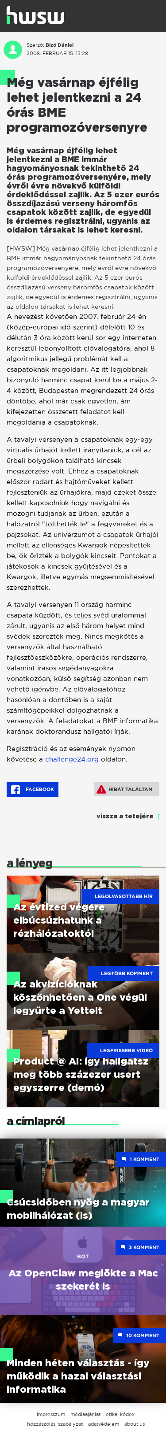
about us (134, 1424)
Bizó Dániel (59, 45)
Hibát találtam (125, 789)
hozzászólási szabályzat (55, 1424)
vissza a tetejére (125, 816)
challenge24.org (72, 759)
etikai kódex (120, 1414)
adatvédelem (103, 1424)
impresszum (51, 1414)
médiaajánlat (85, 1414)
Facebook (32, 789)
